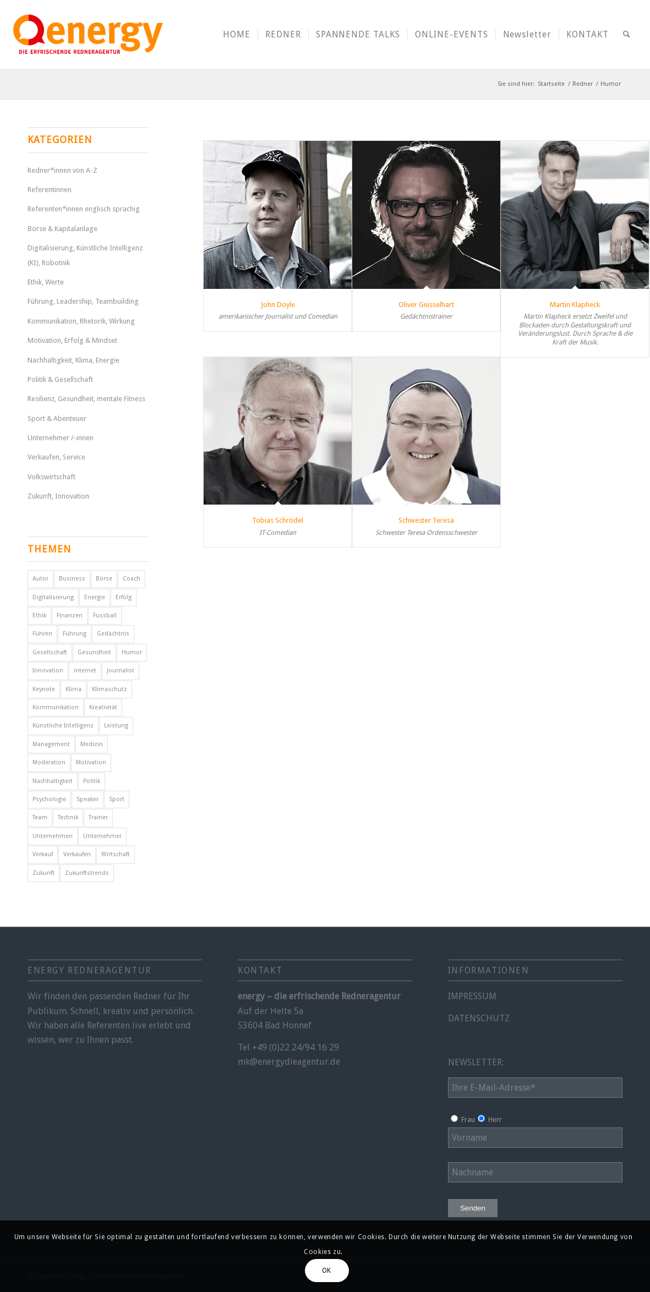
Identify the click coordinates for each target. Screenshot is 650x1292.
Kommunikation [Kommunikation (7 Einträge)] (55, 707)
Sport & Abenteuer (57, 418)
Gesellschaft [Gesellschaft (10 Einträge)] (49, 652)
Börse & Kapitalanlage (62, 229)
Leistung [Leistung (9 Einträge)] (116, 725)
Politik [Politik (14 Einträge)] (91, 781)
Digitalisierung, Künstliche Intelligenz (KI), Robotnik (85, 255)
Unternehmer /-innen (61, 438)
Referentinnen (50, 189)
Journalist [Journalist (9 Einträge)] (120, 670)
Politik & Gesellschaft (60, 379)
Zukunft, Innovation (58, 496)
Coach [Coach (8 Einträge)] (131, 578)
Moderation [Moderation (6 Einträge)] (48, 762)
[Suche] (626, 34)
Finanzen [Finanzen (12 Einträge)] (70, 615)
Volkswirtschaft (51, 477)
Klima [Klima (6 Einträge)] (73, 689)
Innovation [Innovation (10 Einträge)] (47, 670)
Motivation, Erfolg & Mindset (72, 340)
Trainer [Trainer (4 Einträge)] (98, 817)
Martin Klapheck (575, 304)
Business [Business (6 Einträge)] (72, 578)
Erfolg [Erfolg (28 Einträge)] (124, 597)
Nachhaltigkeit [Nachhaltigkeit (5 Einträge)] (52, 781)
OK (326, 1270)
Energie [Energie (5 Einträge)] (94, 597)
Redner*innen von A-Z (62, 170)
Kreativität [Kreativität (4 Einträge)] (103, 707)
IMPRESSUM (472, 996)
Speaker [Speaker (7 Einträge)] (88, 799)
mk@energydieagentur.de (289, 1061)
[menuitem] (237, 34)
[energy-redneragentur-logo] (88, 34)
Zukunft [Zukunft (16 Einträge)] (43, 873)
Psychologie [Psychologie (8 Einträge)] (49, 799)
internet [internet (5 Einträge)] (85, 670)
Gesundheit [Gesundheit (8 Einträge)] (94, 652)
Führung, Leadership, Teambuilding (83, 301)
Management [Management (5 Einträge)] (51, 744)
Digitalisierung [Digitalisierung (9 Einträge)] (53, 597)
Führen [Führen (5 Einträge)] (42, 633)
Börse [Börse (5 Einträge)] (104, 578)
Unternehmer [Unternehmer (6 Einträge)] (102, 836)
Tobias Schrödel (277, 520)
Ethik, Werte (46, 282)
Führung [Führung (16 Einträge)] (74, 633)
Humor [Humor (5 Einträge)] (132, 652)
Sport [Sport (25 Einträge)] (116, 799)
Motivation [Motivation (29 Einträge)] (91, 762)
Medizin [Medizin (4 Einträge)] (91, 744)
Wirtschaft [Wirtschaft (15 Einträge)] (115, 854)
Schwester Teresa (426, 520)
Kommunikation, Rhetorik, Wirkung (81, 321)
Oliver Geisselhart (426, 304)
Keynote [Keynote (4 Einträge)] (43, 689)
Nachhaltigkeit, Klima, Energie (73, 360)
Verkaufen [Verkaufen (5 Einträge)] (77, 854)
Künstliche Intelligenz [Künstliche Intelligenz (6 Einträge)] (63, 725)
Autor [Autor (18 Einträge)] (40, 578)
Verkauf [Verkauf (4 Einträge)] (42, 854)
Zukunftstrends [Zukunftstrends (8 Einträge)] (87, 873)
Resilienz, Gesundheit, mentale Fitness (86, 399)
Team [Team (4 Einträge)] (39, 817)
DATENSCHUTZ (479, 1018)
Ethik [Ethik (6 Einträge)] (39, 615)
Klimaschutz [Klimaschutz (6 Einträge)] (109, 689)
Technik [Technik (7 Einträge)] (68, 817)
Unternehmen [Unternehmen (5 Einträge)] (52, 836)
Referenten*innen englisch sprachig (84, 209)
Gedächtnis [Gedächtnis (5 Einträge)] (113, 633)
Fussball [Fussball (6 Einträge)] (105, 615)
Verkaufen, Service (56, 457)
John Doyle (278, 304)
